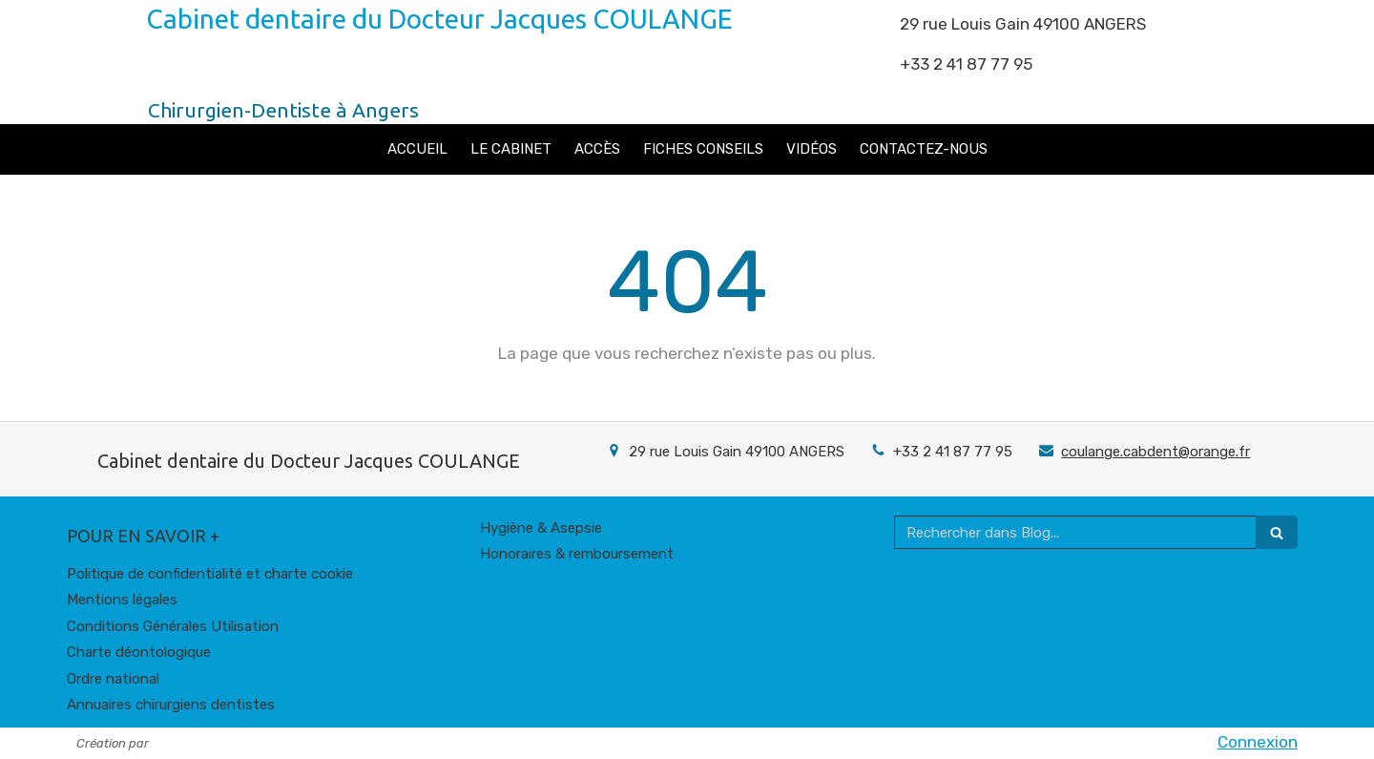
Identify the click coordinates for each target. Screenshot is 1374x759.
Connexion (1258, 741)
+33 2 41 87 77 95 (952, 451)
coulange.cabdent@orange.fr (1155, 451)
